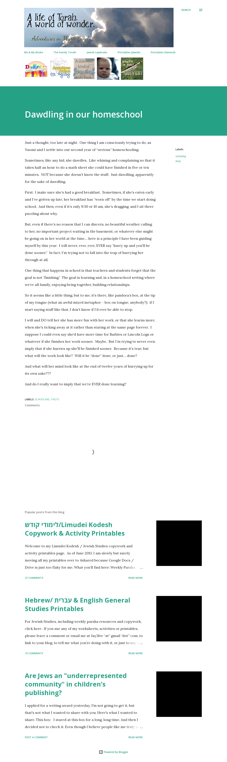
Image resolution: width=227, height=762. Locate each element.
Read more (135, 577)
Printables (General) (163, 52)
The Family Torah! (64, 52)
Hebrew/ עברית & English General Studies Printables (77, 604)
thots (178, 161)
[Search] (186, 10)
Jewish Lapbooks (97, 52)
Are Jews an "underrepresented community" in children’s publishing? (76, 684)
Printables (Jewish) (129, 52)
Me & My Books (33, 52)
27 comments (34, 577)
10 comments (34, 653)
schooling (180, 156)
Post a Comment (36, 737)
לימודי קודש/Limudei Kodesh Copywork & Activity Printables (75, 529)
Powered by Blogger (113, 752)
